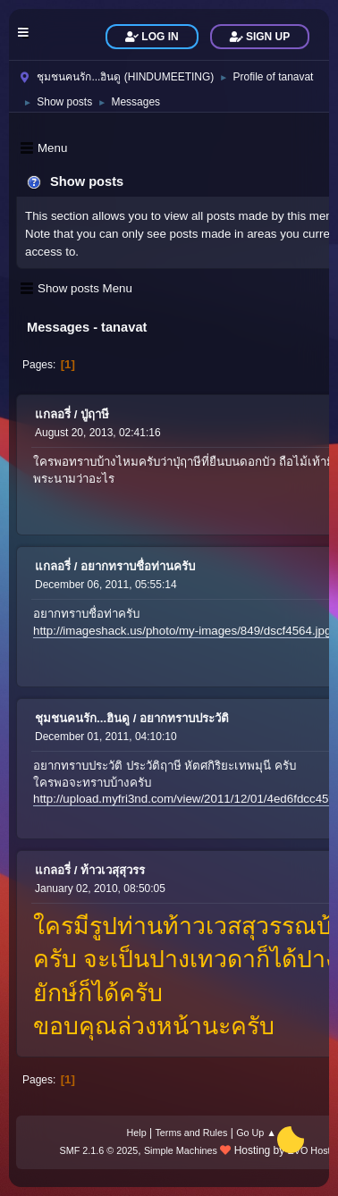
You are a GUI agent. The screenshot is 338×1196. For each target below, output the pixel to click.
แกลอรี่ (53, 414)
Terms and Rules (191, 1132)
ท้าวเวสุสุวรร (112, 870)
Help (137, 1132)
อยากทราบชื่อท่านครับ (137, 566)
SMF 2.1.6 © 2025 (99, 1150)
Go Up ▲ (256, 1132)
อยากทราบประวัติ (184, 718)
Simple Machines (180, 1150)
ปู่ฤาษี (94, 414)
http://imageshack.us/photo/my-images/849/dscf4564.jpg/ (183, 630)
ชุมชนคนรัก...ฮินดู (82, 718)
